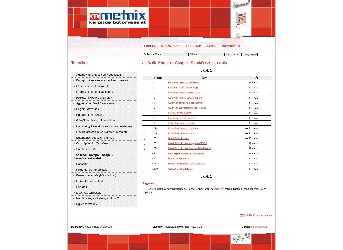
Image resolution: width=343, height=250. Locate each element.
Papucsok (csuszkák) (89, 114)
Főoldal (149, 46)
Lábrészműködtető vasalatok (94, 91)
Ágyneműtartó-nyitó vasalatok (95, 103)
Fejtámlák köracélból (89, 181)
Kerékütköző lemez (178, 138)
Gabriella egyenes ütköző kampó (186, 102)
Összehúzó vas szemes (181, 133)
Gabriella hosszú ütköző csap (184, 92)
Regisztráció (170, 46)
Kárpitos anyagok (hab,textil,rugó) (97, 198)
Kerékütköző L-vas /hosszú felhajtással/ (189, 148)
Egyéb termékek (86, 204)
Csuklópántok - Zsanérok (92, 143)
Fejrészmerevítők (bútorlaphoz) (96, 175)
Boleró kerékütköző (178, 158)
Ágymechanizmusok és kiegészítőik (99, 74)
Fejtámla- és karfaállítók (91, 169)
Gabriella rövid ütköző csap (183, 87)
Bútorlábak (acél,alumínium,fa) (95, 137)
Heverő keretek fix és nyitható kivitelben (101, 132)
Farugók (81, 186)
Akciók (211, 46)
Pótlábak (82, 164)
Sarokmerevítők (86, 149)
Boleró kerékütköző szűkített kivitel (187, 163)
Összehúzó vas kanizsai (181, 123)
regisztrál (219, 189)
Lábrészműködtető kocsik (92, 86)
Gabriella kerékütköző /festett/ (184, 82)
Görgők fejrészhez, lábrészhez (95, 120)
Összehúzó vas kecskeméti (183, 128)
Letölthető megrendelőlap (258, 215)
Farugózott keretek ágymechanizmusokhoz (103, 80)
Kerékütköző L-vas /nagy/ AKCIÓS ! (187, 143)
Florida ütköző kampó (180, 113)
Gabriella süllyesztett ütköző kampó (187, 107)
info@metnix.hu (258, 226)
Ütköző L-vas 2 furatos (180, 168)
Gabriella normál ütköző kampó (185, 97)
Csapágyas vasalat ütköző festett (186, 153)
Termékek (193, 46)
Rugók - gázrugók (87, 109)
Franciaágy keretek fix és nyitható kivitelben (104, 126)
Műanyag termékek (88, 192)
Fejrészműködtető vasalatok (94, 97)
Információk (231, 46)
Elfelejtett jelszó (250, 54)
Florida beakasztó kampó (182, 118)
